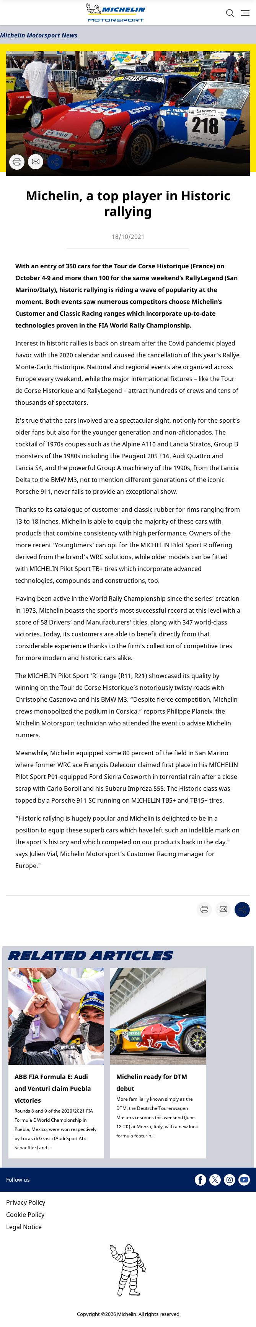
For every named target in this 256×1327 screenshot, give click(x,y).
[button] (230, 13)
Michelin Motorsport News (39, 35)
